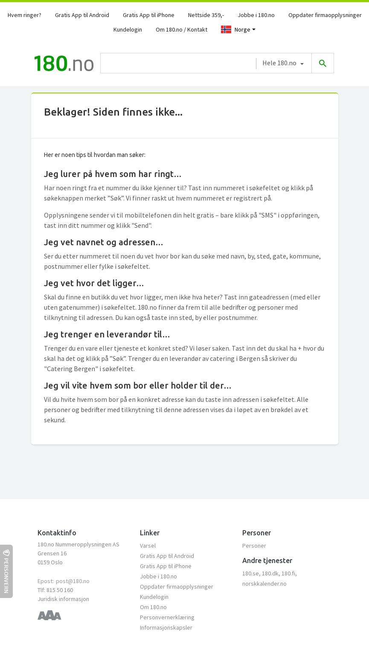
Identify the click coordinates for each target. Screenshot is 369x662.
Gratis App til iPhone (148, 15)
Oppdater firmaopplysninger (325, 15)
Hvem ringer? (24, 15)
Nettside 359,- (206, 15)
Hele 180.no (279, 62)
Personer (254, 545)
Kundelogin (127, 29)
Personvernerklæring (167, 617)
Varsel (148, 545)
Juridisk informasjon (63, 599)
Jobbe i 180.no (256, 15)
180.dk (270, 573)
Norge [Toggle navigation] (235, 29)
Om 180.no (153, 607)
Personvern (6, 571)
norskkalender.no (264, 583)
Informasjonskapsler (166, 627)
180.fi (288, 573)
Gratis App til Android (82, 15)
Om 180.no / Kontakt (181, 29)
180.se (250, 573)
